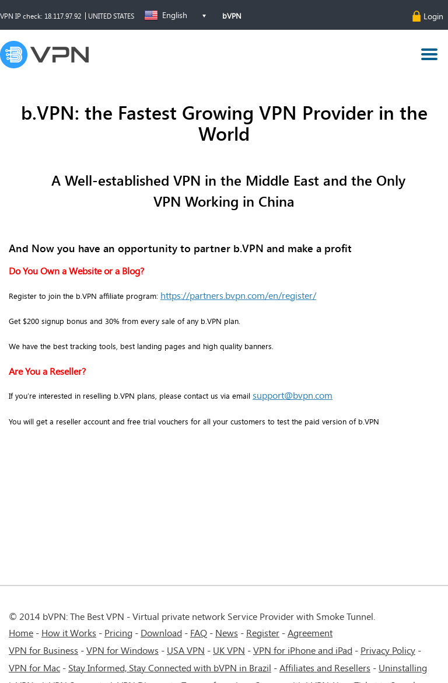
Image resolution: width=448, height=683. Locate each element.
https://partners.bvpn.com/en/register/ (238, 295)
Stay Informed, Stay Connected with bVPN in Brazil (169, 667)
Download (161, 632)
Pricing (118, 632)
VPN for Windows (122, 650)
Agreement (310, 632)
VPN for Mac (34, 667)
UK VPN (229, 650)
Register (262, 632)
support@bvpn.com (292, 395)
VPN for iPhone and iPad (302, 650)
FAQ (198, 632)
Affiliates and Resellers (324, 667)
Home (21, 632)
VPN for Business (43, 650)
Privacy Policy (387, 650)
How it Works (68, 632)
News (226, 632)
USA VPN (186, 650)
